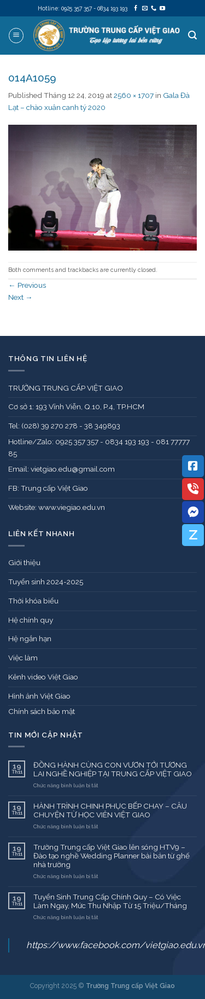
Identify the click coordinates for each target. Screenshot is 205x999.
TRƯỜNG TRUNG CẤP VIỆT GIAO (65, 388)
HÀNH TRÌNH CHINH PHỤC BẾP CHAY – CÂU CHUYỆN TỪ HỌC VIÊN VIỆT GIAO (110, 810)
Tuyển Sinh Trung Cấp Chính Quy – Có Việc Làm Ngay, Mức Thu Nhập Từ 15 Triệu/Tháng (110, 901)
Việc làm (23, 657)
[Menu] (16, 35)
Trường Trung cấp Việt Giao (130, 985)
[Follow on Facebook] (135, 8)
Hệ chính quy (30, 619)
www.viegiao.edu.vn (71, 507)
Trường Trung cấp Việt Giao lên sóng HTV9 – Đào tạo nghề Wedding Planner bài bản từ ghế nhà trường (111, 856)
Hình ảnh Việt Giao (39, 696)
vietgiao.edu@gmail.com (73, 468)
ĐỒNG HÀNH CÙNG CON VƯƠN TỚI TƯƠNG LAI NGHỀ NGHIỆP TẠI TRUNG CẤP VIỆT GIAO (112, 769)
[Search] (192, 35)
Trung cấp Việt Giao (54, 488)
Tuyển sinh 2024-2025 (45, 581)
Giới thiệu (24, 562)
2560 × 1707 (134, 95)
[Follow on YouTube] (162, 8)
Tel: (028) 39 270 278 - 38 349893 (64, 425)
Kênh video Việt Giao (43, 676)
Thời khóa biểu (33, 600)
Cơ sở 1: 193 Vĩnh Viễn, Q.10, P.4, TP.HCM (76, 406)
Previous (27, 285)
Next (20, 297)
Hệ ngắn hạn (29, 638)
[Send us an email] (145, 8)
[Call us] (153, 8)
